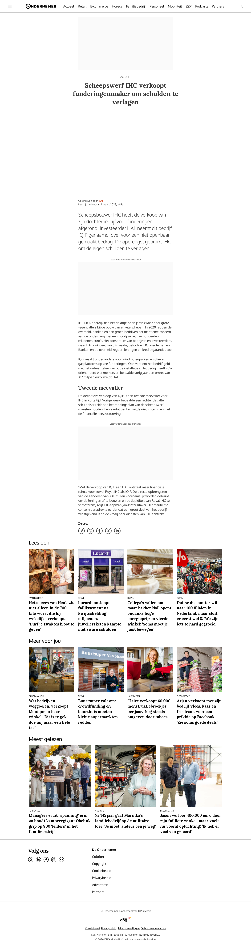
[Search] (241, 6)
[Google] (30, 859)
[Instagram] (53, 859)
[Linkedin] (38, 859)
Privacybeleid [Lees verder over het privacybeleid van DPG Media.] (108, 928)
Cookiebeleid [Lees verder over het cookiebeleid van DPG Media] (92, 928)
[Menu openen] (10, 6)
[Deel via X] (108, 531)
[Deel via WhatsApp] (90, 531)
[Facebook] (46, 859)
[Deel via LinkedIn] (117, 531)
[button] (129, 928)
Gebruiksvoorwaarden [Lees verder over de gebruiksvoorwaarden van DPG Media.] (153, 928)
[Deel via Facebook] (99, 531)
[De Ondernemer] (41, 6)
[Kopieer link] (81, 531)
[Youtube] (61, 859)
